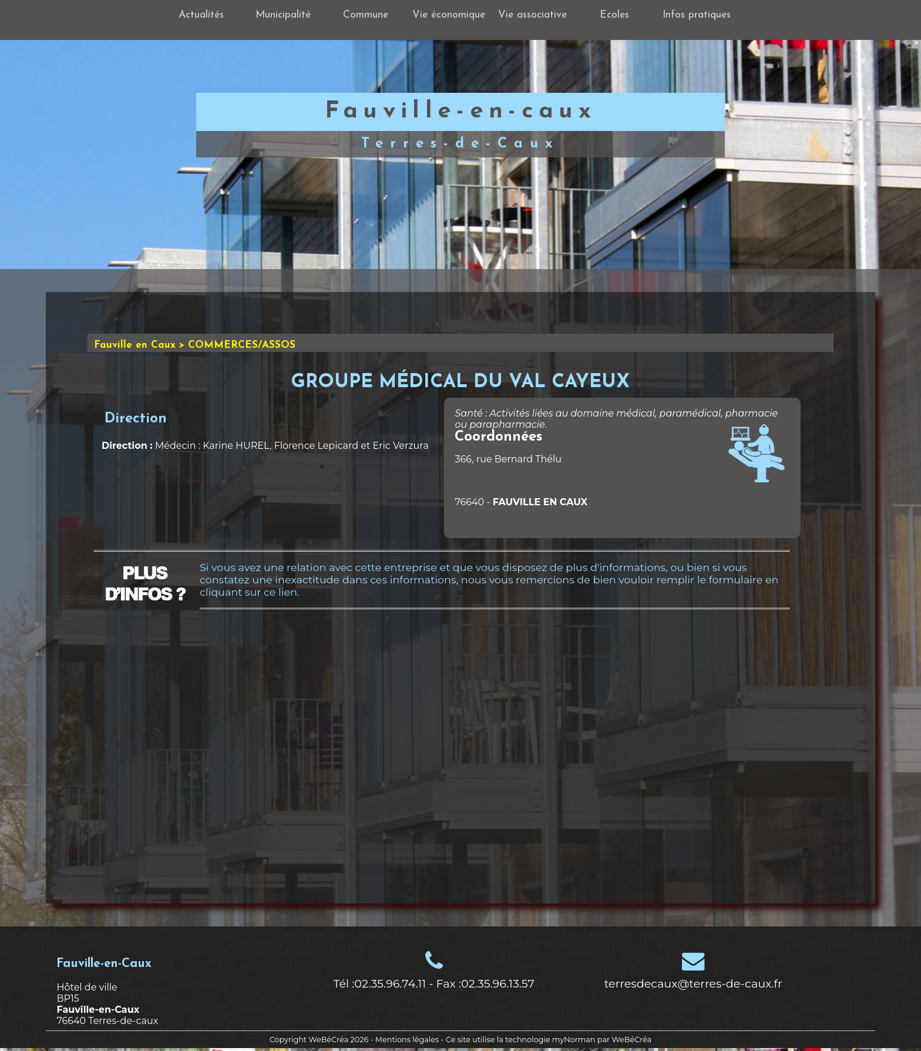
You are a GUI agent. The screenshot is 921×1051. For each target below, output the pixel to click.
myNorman (574, 1039)
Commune (365, 15)
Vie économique (448, 15)
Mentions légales (407, 1039)
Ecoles (614, 15)
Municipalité (283, 15)
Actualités (201, 15)
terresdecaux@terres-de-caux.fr (693, 983)
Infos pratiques (697, 15)
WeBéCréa (328, 1039)
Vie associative (532, 15)
